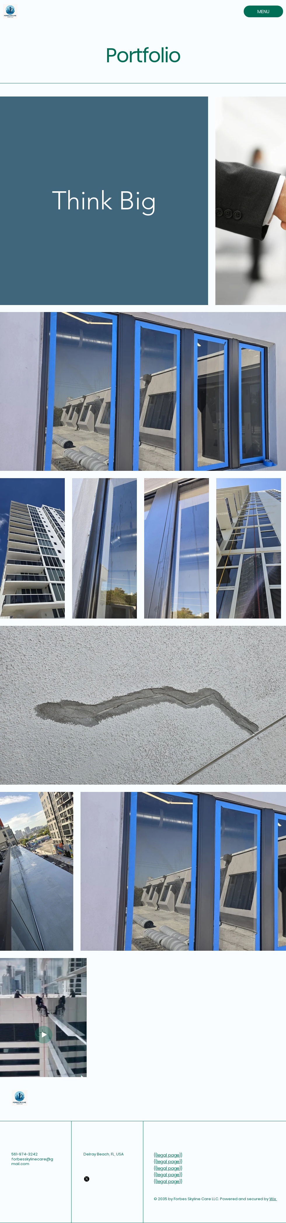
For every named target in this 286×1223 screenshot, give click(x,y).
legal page (168, 1155)
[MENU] (263, 11)
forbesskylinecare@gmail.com (32, 1161)
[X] (86, 1179)
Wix (273, 1199)
